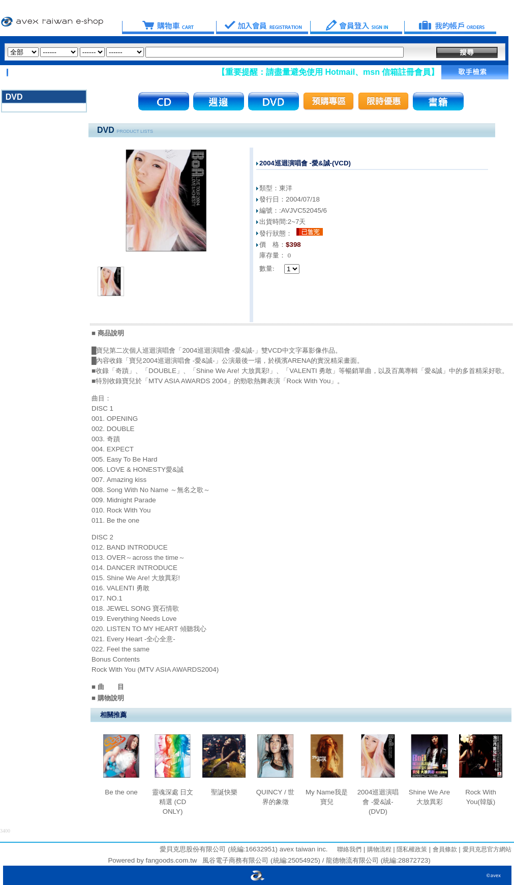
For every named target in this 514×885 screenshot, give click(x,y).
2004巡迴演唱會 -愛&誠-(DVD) (378, 801)
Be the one (121, 792)
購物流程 (378, 849)
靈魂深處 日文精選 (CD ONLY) (173, 801)
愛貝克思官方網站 (487, 849)
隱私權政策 (411, 849)
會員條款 (444, 849)
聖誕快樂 (224, 792)
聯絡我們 (349, 849)
